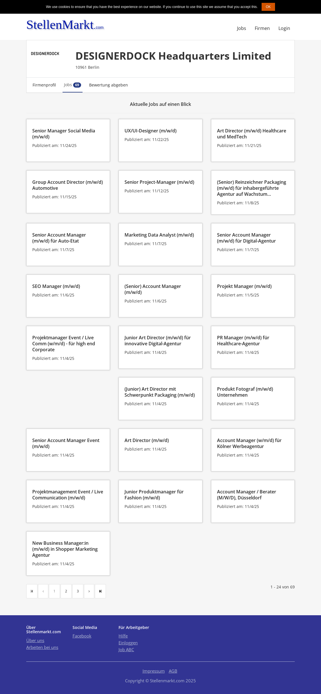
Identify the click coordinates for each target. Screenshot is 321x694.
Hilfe (123, 636)
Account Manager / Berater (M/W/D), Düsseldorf (246, 495)
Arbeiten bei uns (42, 647)
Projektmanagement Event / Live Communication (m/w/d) (67, 495)
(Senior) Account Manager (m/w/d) (153, 289)
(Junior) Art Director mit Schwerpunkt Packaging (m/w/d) (160, 392)
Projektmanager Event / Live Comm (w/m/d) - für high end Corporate (63, 343)
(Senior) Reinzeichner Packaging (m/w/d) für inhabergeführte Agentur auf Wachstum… (251, 188)
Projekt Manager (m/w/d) (244, 286)
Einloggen (128, 642)
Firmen (262, 28)
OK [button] (268, 7)
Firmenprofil (44, 85)
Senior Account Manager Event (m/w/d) (65, 443)
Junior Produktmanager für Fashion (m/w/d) (154, 495)
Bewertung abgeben (108, 85)
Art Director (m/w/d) (147, 440)
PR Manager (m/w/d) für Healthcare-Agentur (243, 340)
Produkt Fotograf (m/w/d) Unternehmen (245, 392)
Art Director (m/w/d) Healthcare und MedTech (251, 134)
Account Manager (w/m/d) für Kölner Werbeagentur (249, 443)
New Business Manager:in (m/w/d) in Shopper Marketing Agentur (65, 549)
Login (284, 28)
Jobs (241, 28)
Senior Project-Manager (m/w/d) (159, 182)
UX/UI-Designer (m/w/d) (150, 131)
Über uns (35, 640)
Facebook (82, 636)
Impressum (154, 671)
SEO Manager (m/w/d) (56, 286)
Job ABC (126, 649)
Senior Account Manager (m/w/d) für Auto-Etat (59, 238)
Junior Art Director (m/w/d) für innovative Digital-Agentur (158, 340)
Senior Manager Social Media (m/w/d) (63, 134)
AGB (173, 671)
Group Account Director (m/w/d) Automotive (67, 185)
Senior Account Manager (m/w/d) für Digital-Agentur (246, 238)
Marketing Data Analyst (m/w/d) (159, 235)
